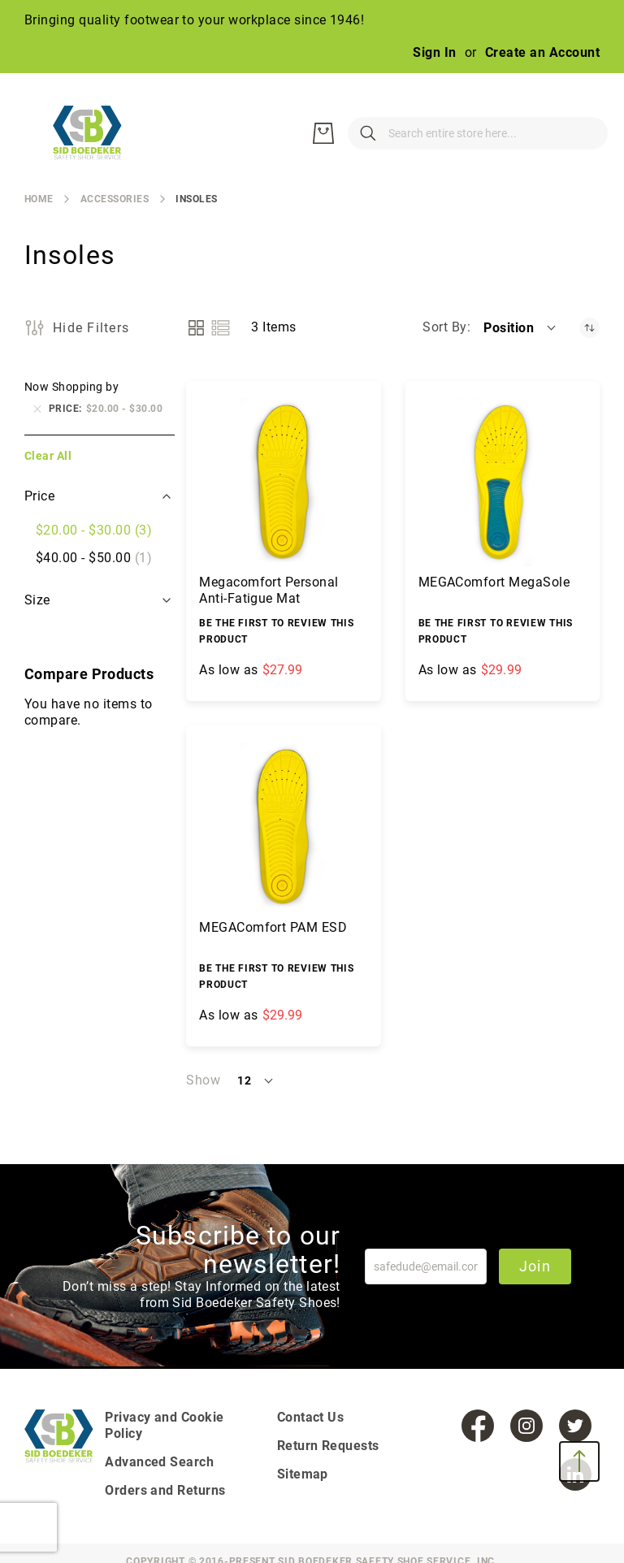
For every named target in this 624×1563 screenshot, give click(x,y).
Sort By (444, 327)
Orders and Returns (165, 1490)
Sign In (434, 52)
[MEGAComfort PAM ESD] (283, 827)
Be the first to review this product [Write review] (276, 631)
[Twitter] (575, 1425)
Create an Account (542, 52)
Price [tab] (39, 496)
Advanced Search (159, 1462)
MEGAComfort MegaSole (494, 582)
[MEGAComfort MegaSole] (502, 482)
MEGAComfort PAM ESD (273, 927)
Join (535, 1266)
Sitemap (302, 1474)
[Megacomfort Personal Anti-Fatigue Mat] (283, 482)
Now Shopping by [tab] (71, 386)
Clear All (48, 455)
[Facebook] (478, 1425)
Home (39, 199)
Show (203, 1080)
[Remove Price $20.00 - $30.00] (37, 408)
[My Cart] (583, 133)
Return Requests (328, 1445)
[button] (520, 327)
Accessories (114, 199)
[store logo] (97, 133)
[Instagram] (526, 1425)
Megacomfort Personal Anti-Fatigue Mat (269, 590)
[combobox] (405, 133)
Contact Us (310, 1417)
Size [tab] (39, 600)
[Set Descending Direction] (589, 328)
